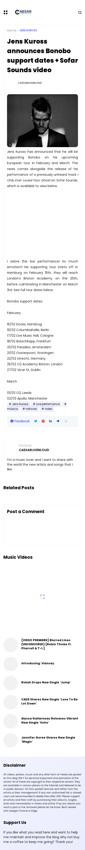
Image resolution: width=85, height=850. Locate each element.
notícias (31, 409)
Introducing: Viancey (37, 663)
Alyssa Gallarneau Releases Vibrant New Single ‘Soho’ (49, 720)
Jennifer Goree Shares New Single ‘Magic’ (48, 740)
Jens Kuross (28, 30)
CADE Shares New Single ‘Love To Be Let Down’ (49, 701)
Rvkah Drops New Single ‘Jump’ (46, 682)
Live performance (48, 404)
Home (12, 30)
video (48, 409)
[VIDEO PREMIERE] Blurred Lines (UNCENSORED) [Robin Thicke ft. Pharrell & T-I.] (46, 644)
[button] (66, 421)
